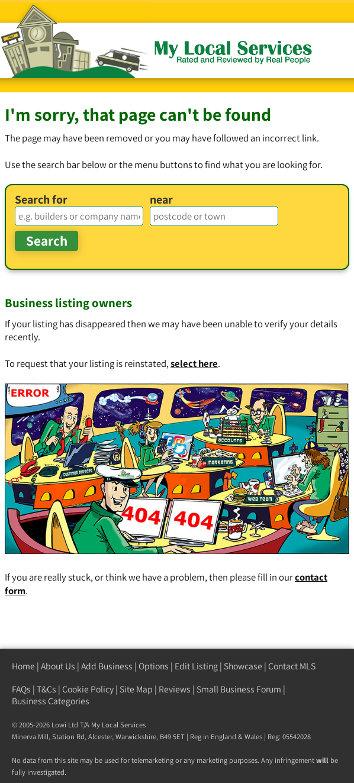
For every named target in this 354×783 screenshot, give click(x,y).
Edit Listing (196, 666)
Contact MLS (292, 666)
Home (23, 666)
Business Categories (50, 701)
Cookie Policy (88, 689)
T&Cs (46, 689)
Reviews (175, 689)
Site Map (136, 689)
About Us (58, 666)
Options (154, 666)
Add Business (107, 666)
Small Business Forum (239, 689)
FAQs (21, 689)
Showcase (243, 666)
